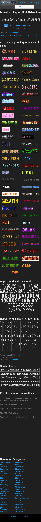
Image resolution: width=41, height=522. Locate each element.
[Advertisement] (20, 437)
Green (19, 482)
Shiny (18, 502)
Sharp (3, 502)
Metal (3, 489)
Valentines (20, 509)
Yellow (19, 511)
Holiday (19, 485)
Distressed (20, 471)
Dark (33, 35)
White (3, 511)
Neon (18, 489)
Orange (4, 491)
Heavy (4, 485)
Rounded (5, 498)
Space (3, 505)
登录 (37, 3)
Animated (20, 462)
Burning (19, 467)
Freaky (3, 35)
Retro (18, 496)
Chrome (19, 469)
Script (3, 500)
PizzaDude (14, 32)
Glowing (19, 478)
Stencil (4, 507)
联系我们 (13, 516)
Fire (17, 474)
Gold (3, 480)
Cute (27, 35)
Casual (4, 469)
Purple (19, 493)
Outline (19, 491)
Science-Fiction (22, 498)
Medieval (20, 487)
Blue (18, 465)
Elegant (4, 474)
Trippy (3, 509)
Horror (20, 35)
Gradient (19, 480)
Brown (3, 467)
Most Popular (5, 462)
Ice (2, 487)
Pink (3, 493)
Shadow (19, 500)
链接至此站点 (25, 516)
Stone (18, 507)
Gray (3, 482)
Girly (18, 476)
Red (3, 496)
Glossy (4, 478)
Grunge (12, 35)
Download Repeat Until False (17, 25)
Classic (4, 471)
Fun (3, 476)
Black (3, 465)
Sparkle (19, 505)
